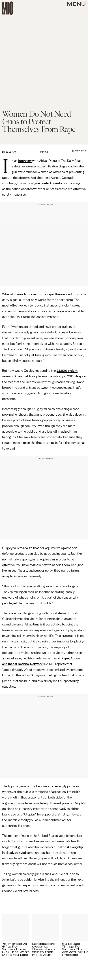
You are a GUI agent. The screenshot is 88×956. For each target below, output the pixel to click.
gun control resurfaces (51, 183)
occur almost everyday (66, 847)
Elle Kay (11, 151)
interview (25, 160)
